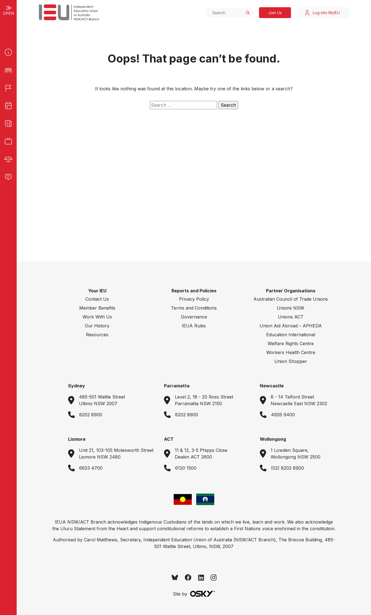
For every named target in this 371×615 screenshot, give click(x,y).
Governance (194, 317)
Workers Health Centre (290, 352)
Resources (97, 334)
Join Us (275, 12)
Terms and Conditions (194, 308)
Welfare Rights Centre (291, 343)
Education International (290, 334)
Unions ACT (290, 317)
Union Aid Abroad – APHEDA (291, 325)
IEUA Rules (194, 325)
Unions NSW (290, 308)
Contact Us (97, 299)
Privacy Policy (194, 299)
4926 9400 (283, 414)
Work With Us (97, 317)
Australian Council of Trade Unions (290, 299)
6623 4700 (91, 468)
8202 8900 (90, 414)
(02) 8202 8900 (287, 468)
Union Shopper (290, 361)
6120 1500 (185, 468)
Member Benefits (97, 308)
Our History (97, 325)
